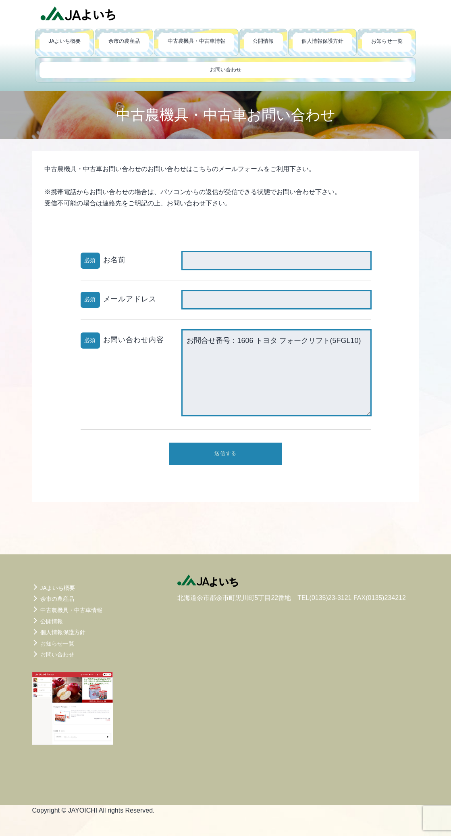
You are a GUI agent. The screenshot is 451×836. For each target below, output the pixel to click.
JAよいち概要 (64, 41)
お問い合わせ (225, 70)
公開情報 (263, 41)
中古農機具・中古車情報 (196, 41)
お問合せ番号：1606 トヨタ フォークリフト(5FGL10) (276, 372)
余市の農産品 (124, 41)
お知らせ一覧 (387, 41)
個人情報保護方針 (322, 41)
